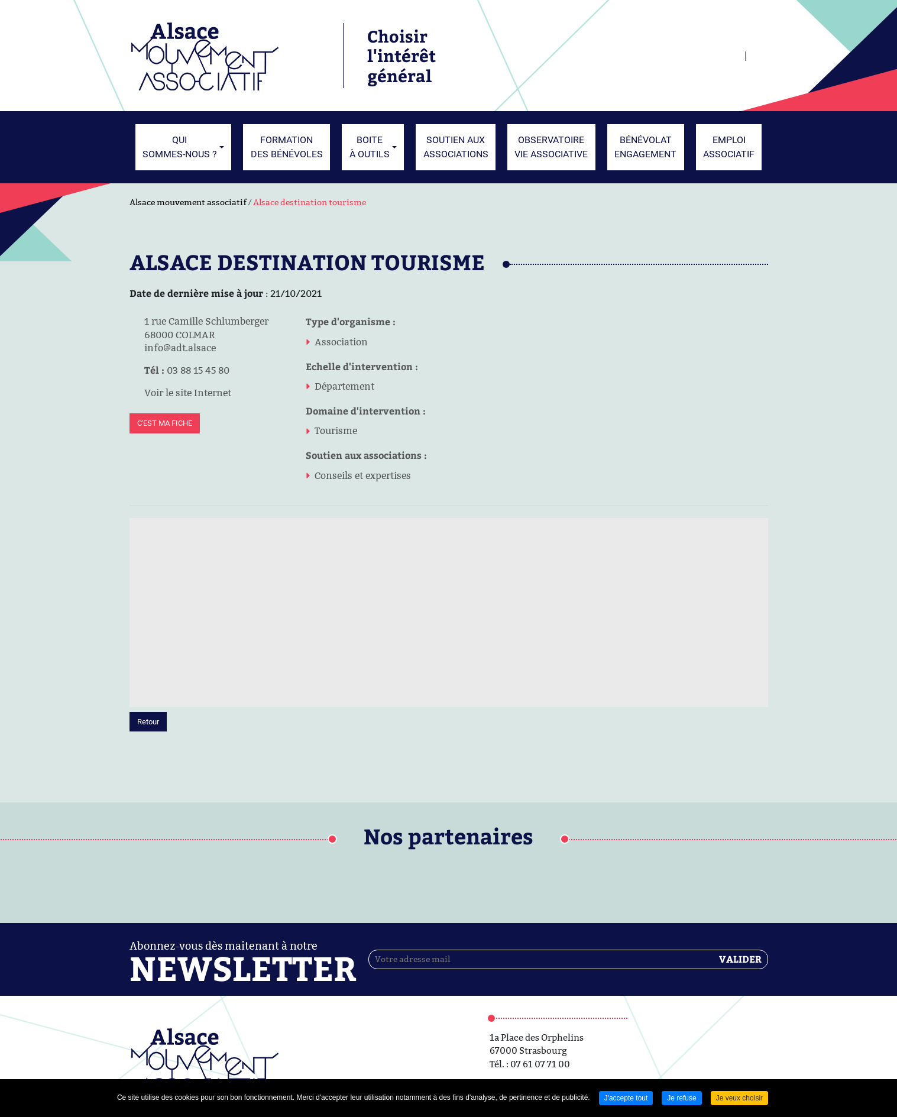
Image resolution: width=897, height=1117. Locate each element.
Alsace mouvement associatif (188, 202)
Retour (148, 661)
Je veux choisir (739, 1098)
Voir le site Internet (180, 393)
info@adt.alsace (172, 348)
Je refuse (681, 1098)
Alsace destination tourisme (309, 202)
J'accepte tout (626, 1098)
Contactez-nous (537, 1024)
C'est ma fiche (164, 423)
